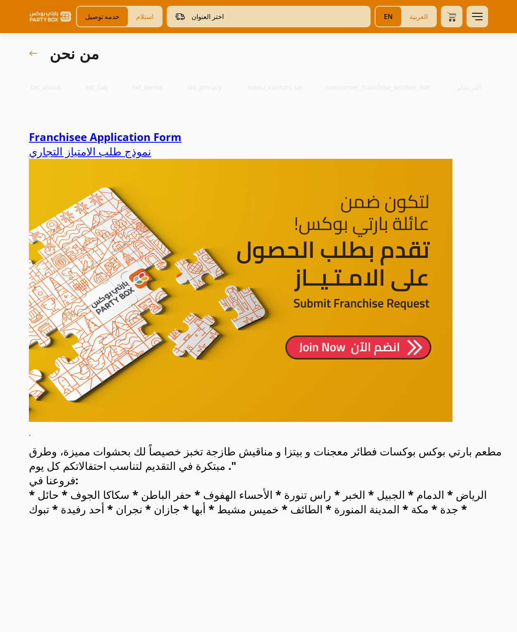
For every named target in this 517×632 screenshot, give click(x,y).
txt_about (53, 87)
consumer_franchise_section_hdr (386, 87)
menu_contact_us (281, 87)
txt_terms (155, 87)
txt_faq (104, 87)
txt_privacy (212, 87)
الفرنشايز (475, 87)
